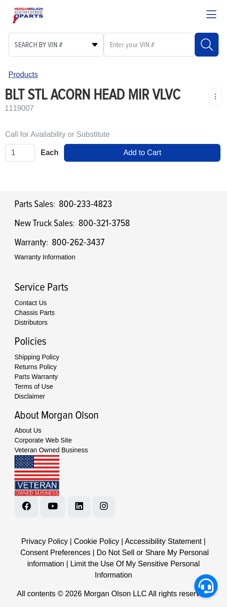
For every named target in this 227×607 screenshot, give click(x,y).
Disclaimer (29, 396)
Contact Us (30, 303)
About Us (28, 430)
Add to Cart (142, 153)
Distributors (31, 322)
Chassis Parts (34, 312)
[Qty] (20, 153)
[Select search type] (56, 45)
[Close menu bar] (211, 15)
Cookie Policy (96, 541)
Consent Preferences (55, 553)
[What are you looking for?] (149, 45)
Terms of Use (33, 386)
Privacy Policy (44, 541)
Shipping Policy (36, 357)
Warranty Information (44, 257)
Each (49, 153)
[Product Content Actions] (215, 97)
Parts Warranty (36, 376)
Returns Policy (35, 367)
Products (23, 75)
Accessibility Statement (163, 541)
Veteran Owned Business (51, 450)
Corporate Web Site (43, 440)
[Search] (207, 45)
